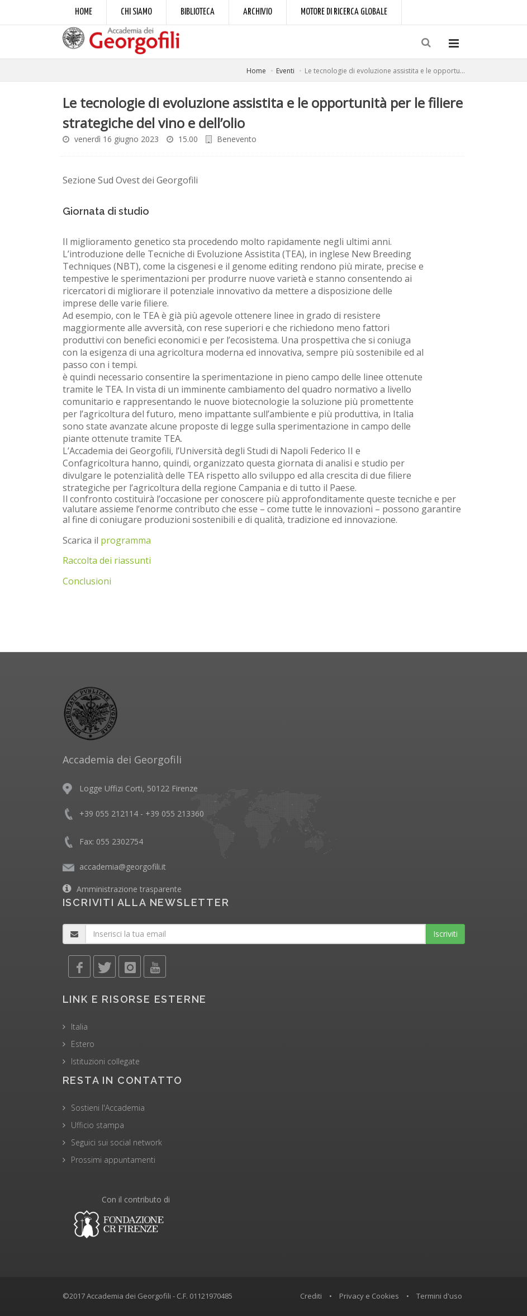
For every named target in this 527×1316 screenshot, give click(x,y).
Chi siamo (136, 12)
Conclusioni (87, 581)
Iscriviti (445, 933)
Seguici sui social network (116, 1142)
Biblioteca (198, 12)
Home (83, 12)
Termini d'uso (439, 1296)
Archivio (257, 12)
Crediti (311, 1296)
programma (126, 540)
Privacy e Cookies (369, 1296)
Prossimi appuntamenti (113, 1159)
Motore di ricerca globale (344, 12)
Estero (82, 1044)
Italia (79, 1026)
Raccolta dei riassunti (107, 560)
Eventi (285, 71)
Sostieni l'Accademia (108, 1107)
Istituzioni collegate (105, 1061)
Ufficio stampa (97, 1125)
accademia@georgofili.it (122, 866)
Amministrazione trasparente (129, 889)
